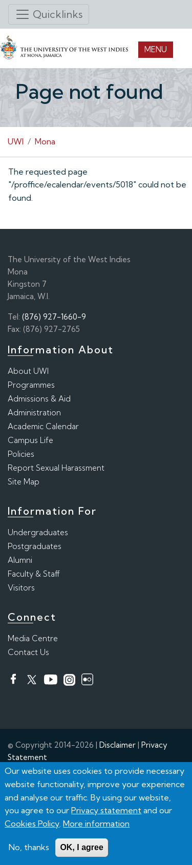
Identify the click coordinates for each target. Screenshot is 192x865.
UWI (16, 141)
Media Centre (33, 638)
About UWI (28, 371)
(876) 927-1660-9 (54, 317)
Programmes (31, 385)
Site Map (23, 482)
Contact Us (28, 652)
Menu (155, 49)
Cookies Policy (32, 823)
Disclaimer (117, 745)
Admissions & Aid (39, 399)
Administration (34, 412)
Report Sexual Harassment (56, 468)
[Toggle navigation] (48, 14)
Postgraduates (34, 546)
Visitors (21, 588)
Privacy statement (106, 810)
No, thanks (29, 847)
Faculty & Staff (34, 574)
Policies (21, 454)
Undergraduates (38, 532)
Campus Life (30, 440)
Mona (45, 141)
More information (96, 823)
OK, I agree (81, 847)
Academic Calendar (43, 426)
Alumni (20, 560)
